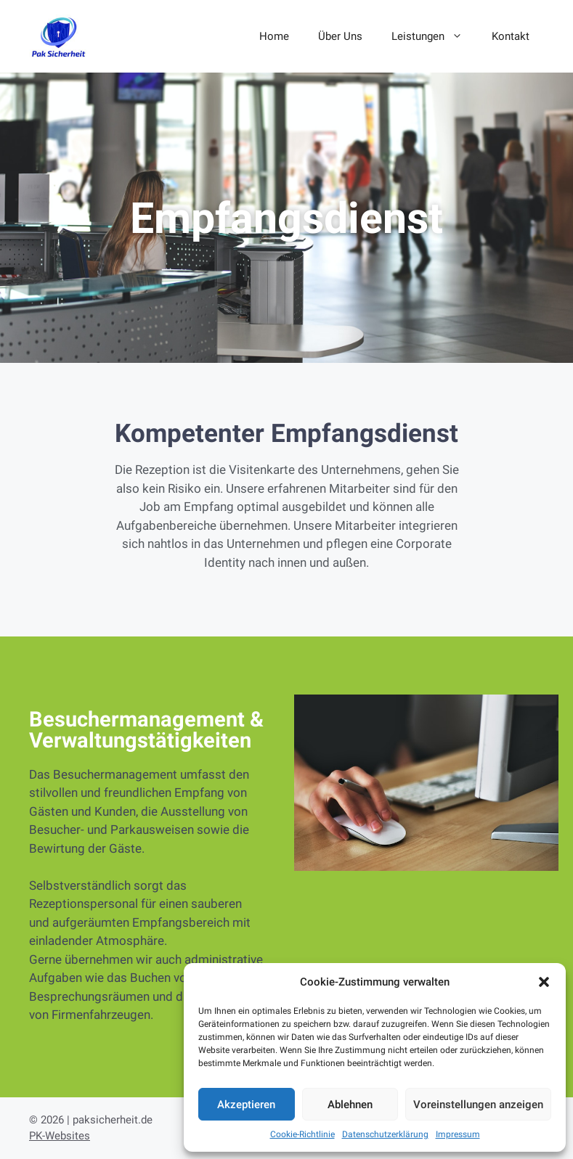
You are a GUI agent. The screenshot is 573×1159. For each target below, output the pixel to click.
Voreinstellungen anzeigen (478, 1104)
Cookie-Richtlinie (302, 1134)
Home (274, 36)
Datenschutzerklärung (385, 1134)
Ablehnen (350, 1104)
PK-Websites (59, 1135)
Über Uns (340, 36)
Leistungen (434, 36)
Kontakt (510, 36)
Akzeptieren (246, 1104)
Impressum (458, 1134)
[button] (544, 982)
